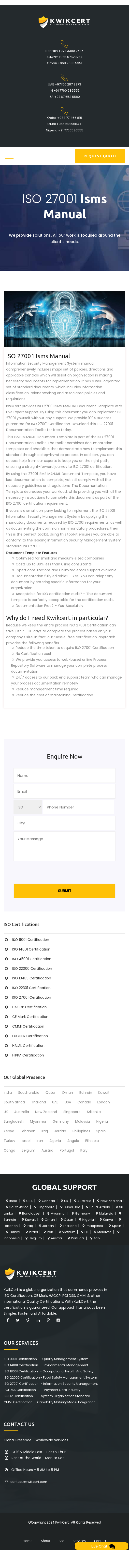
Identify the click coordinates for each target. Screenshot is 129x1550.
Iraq (45, 1131)
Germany (61, 1121)
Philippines (81, 1131)
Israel (26, 1140)
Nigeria (102, 1121)
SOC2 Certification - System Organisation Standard (47, 1396)
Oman (67, 1092)
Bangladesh (14, 1121)
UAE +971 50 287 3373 (64, 84)
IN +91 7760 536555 (64, 90)
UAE (55, 1102)
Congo (9, 1150)
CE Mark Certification (26, 1017)
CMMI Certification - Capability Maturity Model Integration (50, 1402)
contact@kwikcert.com (25, 1481)
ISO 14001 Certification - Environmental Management (46, 1365)
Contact (100, 1540)
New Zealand (46, 1111)
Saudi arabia (28, 1092)
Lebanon (28, 1131)
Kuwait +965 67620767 (64, 57)
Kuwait (104, 1092)
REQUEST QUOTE (100, 155)
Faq (62, 1540)
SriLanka (94, 1111)
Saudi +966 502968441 (65, 124)
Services (79, 1540)
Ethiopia (92, 1140)
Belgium (28, 1150)
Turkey (9, 1140)
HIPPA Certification (24, 1055)
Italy (83, 1150)
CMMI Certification (24, 1026)
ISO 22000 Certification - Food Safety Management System (50, 1377)
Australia (21, 1111)
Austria (47, 1150)
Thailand (38, 1102)
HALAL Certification (24, 1046)
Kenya (9, 1131)
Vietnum (66, 1232)
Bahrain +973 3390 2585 (64, 50)
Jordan (60, 1131)
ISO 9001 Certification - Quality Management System (46, 1359)
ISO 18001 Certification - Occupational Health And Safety (48, 1371)
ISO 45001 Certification (27, 959)
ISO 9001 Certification (26, 940)
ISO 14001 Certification (27, 949)
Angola (73, 1140)
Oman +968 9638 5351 (64, 63)
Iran (40, 1140)
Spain (101, 1131)
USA (68, 1102)
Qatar (50, 1092)
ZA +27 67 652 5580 (64, 96)
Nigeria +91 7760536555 (64, 130)
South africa (14, 1102)
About (45, 1540)
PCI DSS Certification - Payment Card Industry (42, 1389)
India (8, 1092)
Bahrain (85, 1092)
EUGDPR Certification (26, 1036)
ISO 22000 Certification (28, 968)
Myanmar (38, 1121)
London (103, 1102)
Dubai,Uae (69, 1207)
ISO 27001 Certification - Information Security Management (51, 1383)
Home (27, 1540)
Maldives (102, 1232)
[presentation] (51, 874)
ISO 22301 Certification (27, 988)
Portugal (67, 1150)
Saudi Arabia (97, 1207)
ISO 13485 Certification (27, 978)
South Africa (17, 1207)
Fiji (84, 1232)
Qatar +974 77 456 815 (64, 117)
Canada (84, 1102)
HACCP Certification (25, 1007)
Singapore (72, 1111)
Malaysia (82, 1121)
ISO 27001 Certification (27, 997)
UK (6, 1111)
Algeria (55, 1140)
